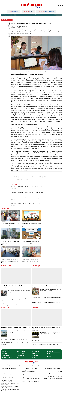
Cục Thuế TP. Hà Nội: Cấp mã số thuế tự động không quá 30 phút (26, 203)
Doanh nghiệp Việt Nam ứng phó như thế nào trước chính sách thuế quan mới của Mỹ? (31, 225)
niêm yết (15, 176)
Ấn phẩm (50, 351)
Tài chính (16, 14)
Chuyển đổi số (6, 266)
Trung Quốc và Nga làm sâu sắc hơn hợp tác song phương (45, 340)
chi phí (39, 176)
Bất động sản (20, 353)
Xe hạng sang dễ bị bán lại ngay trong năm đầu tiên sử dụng (14, 339)
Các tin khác (5, 208)
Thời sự (8, 14)
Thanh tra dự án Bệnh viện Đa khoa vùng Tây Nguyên (46, 285)
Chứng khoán (25, 14)
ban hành (34, 176)
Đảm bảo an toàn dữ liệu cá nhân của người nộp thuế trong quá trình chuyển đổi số (10, 261)
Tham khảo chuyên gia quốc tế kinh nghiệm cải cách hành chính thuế (27, 192)
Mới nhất (50, 356)
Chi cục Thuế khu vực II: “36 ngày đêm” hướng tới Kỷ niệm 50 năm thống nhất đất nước (10, 243)
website (45, 176)
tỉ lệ (24, 176)
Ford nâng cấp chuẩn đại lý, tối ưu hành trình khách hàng (15, 327)
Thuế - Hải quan (7, 20)
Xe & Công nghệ (6, 307)
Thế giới (35, 307)
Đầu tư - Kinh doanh (50, 14)
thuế (20, 176)
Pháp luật (36, 266)
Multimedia (35, 355)
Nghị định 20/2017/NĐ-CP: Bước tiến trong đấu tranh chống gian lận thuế (28, 186)
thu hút (28, 176)
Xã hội (33, 357)
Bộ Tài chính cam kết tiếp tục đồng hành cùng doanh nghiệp (25, 198)
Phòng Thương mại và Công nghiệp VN (20, 179)
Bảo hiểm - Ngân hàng (37, 14)
